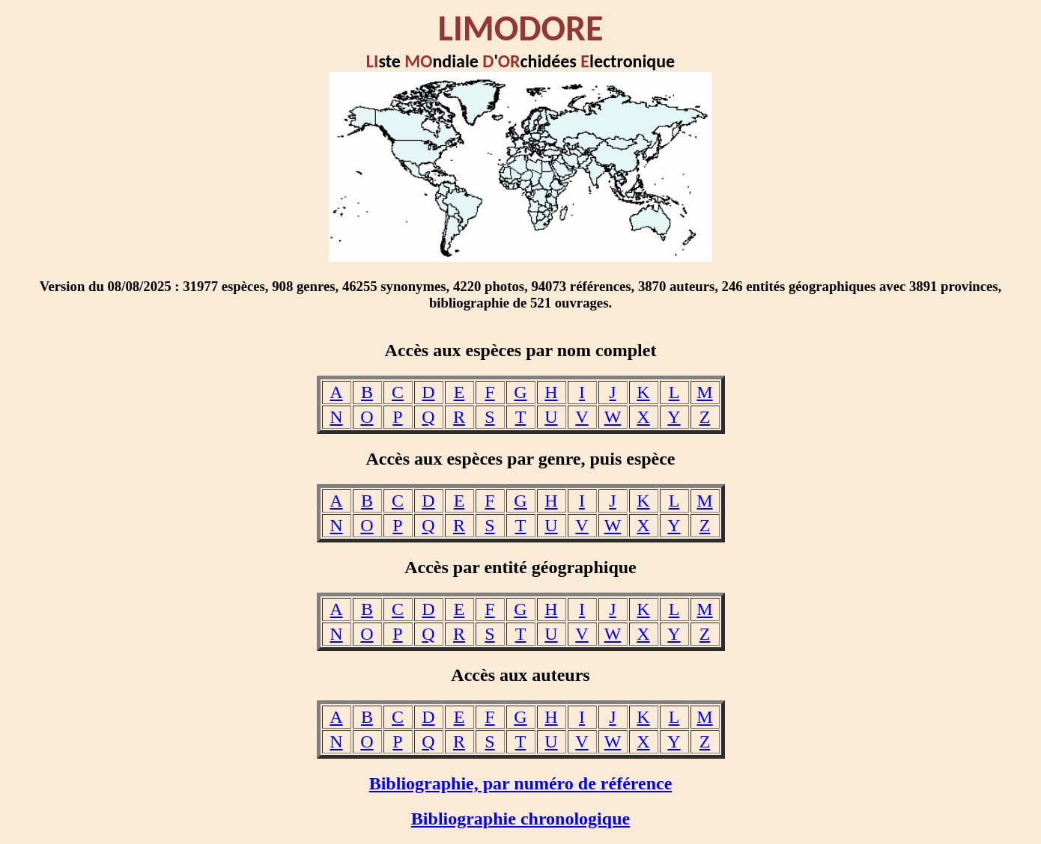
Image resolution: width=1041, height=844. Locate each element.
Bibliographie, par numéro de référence (521, 783)
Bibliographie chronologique (520, 818)
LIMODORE (521, 28)
